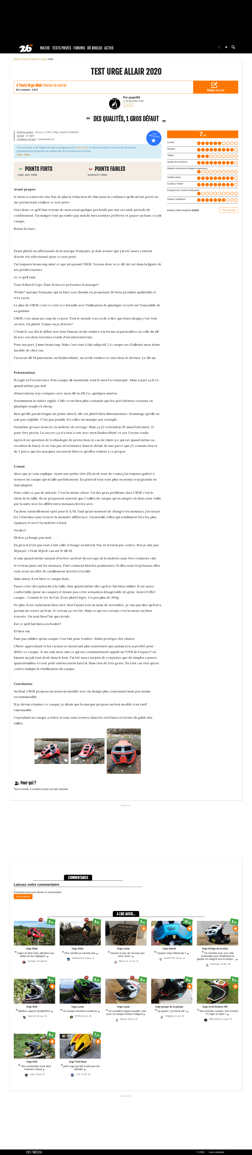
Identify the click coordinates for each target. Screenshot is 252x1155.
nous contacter (216, 1152)
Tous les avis (229, 210)
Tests (25, 59)
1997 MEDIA (35, 1152)
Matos (45, 48)
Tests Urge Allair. (31, 85)
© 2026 (200, 1152)
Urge (44, 59)
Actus (108, 48)
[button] (226, 47)
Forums (79, 48)
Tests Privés (61, 48)
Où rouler (94, 48)
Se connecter (23, 896)
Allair (50, 59)
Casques (35, 59)
